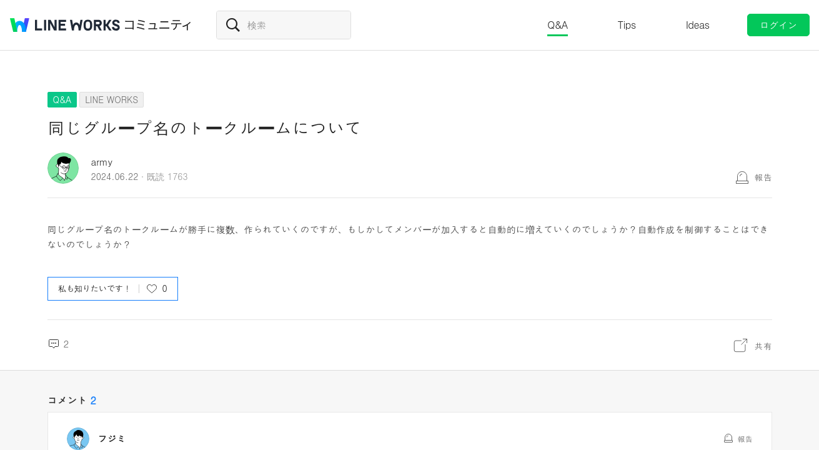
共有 (763, 345)
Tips (627, 25)
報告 (763, 177)
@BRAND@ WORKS (65, 25)
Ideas (698, 25)
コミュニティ (158, 25)
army (102, 161)
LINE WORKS (111, 99)
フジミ (112, 438)
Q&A (557, 25)
